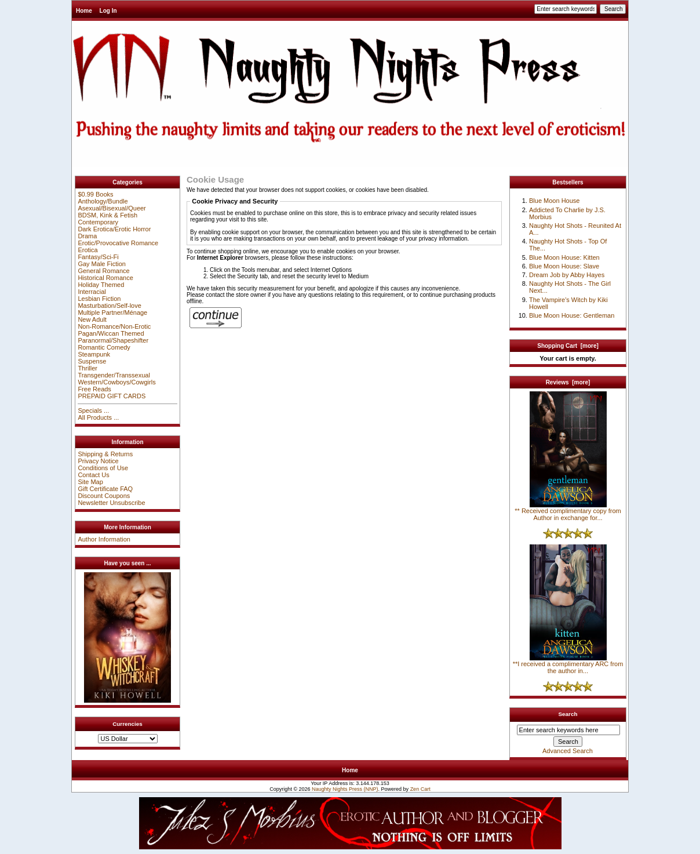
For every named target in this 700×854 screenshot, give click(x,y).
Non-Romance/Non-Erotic (114, 326)
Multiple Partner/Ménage (112, 312)
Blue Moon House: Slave (564, 266)
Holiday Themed (101, 284)
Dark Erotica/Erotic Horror (114, 229)
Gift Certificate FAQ (105, 488)
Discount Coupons (104, 495)
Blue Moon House (554, 200)
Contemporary (98, 222)
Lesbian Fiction (99, 298)
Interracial (91, 291)
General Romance (103, 270)
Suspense (92, 361)
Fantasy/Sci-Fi (98, 256)
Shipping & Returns (105, 453)
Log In (108, 11)
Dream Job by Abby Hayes (566, 274)
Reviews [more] (568, 382)
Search (568, 714)
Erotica (87, 249)
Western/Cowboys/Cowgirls (116, 382)
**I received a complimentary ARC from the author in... (568, 664)
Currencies (127, 724)
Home (84, 11)
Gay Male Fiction (102, 263)
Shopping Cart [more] (568, 346)
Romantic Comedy (104, 347)
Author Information (104, 539)
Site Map (90, 481)
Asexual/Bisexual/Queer (111, 208)
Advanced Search (567, 750)
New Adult (92, 319)
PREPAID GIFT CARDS (111, 396)
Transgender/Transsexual (114, 375)
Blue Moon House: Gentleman (571, 315)
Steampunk (94, 354)
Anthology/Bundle (102, 201)
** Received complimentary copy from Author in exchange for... (568, 511)
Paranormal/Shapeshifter (113, 340)
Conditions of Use (103, 467)
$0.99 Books (95, 194)
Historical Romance (105, 277)
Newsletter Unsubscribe (111, 502)
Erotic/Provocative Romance (118, 242)
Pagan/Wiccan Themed (111, 333)
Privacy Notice (98, 460)
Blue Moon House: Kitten (564, 257)
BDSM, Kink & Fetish (107, 215)
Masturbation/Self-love (109, 305)
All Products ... (98, 417)
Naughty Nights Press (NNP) (345, 789)
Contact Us (93, 474)
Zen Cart (420, 789)
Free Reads (94, 389)
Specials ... (93, 410)
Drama (87, 235)
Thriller (87, 368)
